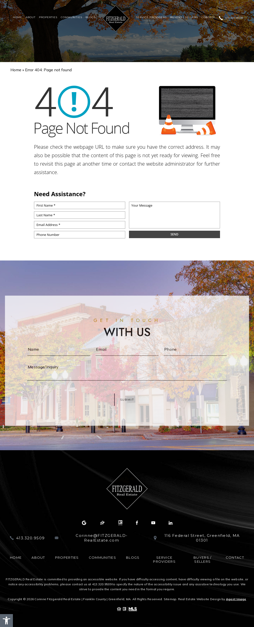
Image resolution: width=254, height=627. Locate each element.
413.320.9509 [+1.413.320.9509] (234, 18)
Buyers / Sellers (184, 17)
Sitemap (170, 599)
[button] (6, 620)
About (30, 17)
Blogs (90, 17)
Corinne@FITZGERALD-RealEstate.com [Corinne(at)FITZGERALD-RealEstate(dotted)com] (102, 538)
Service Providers (151, 17)
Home (17, 17)
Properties (48, 17)
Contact (208, 17)
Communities (71, 17)
